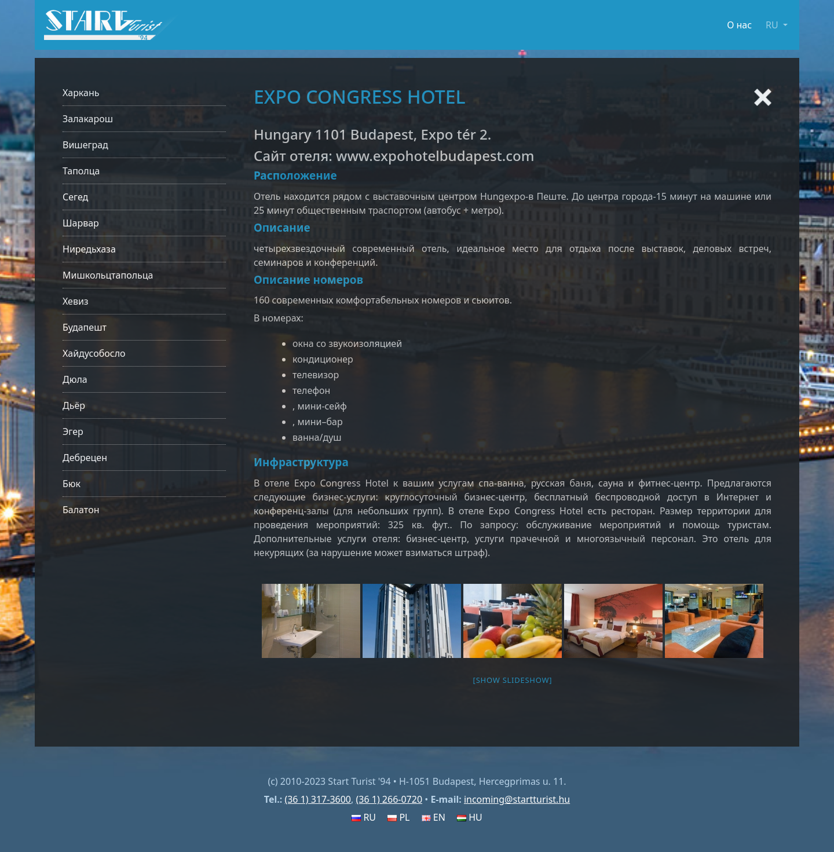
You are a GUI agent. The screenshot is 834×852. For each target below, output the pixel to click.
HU (469, 817)
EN (433, 817)
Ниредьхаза (89, 249)
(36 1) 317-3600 (317, 799)
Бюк (72, 483)
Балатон (81, 509)
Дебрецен (85, 457)
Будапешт (85, 327)
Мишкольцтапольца (108, 275)
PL (398, 817)
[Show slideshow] (513, 680)
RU (364, 817)
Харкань (81, 92)
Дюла (75, 379)
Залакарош (88, 118)
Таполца (81, 170)
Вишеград (85, 144)
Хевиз (76, 301)
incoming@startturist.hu (517, 799)
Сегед (75, 197)
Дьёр (74, 405)
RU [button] (773, 25)
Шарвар (81, 223)
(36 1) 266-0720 (389, 799)
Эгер (73, 431)
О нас (739, 25)
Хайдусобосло (94, 353)
